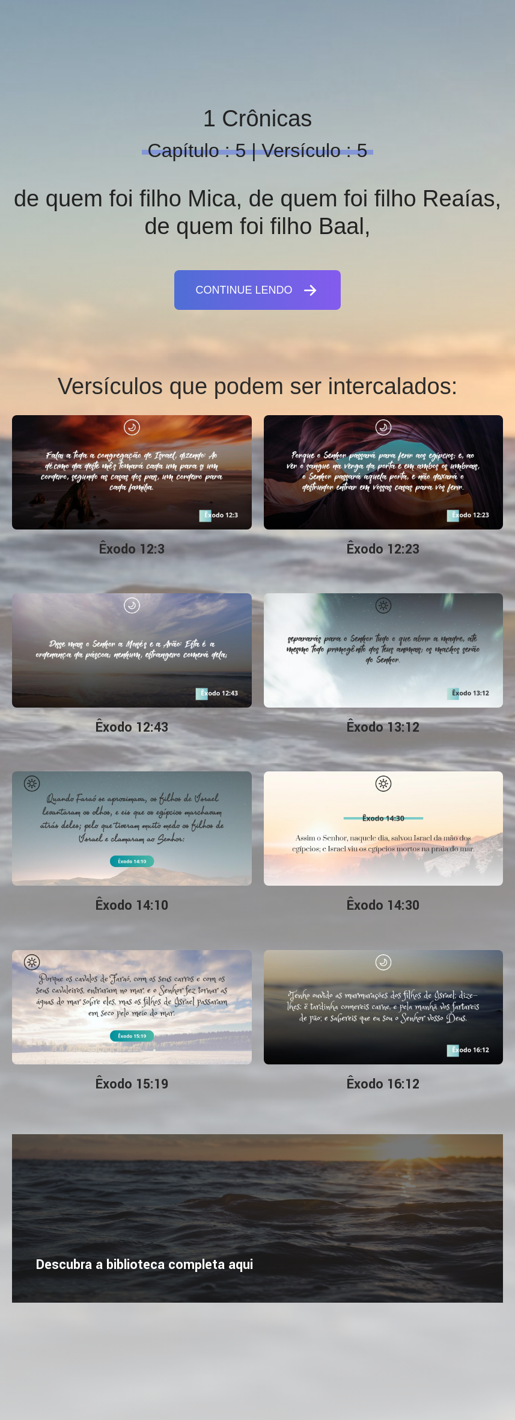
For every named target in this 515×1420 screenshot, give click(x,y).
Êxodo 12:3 (132, 549)
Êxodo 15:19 (132, 1084)
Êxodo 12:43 (132, 727)
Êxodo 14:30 (383, 905)
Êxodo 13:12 (383, 727)
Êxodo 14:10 (132, 905)
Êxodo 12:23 (383, 549)
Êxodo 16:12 (383, 1084)
